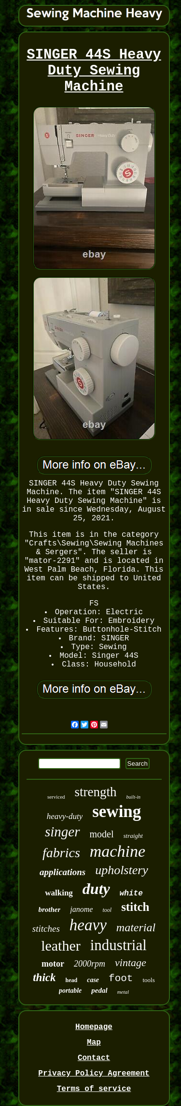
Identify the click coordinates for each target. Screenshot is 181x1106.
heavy (88, 925)
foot (121, 978)
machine (117, 851)
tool (106, 910)
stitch (135, 906)
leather (61, 946)
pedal (99, 990)
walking (59, 892)
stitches (46, 929)
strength (96, 792)
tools (148, 980)
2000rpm (89, 964)
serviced (56, 797)
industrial (118, 945)
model (102, 834)
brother (50, 909)
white (131, 893)
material (135, 927)
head (71, 980)
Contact (94, 1058)
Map (94, 1042)
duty (96, 888)
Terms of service (94, 1089)
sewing (116, 811)
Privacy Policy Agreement (93, 1073)
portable (70, 990)
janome (81, 909)
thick (44, 977)
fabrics (61, 852)
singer (62, 831)
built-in (133, 797)
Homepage (93, 1027)
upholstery (121, 870)
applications (62, 872)
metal (123, 992)
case (93, 980)
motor (53, 964)
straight (133, 835)
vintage (130, 962)
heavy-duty (65, 816)
